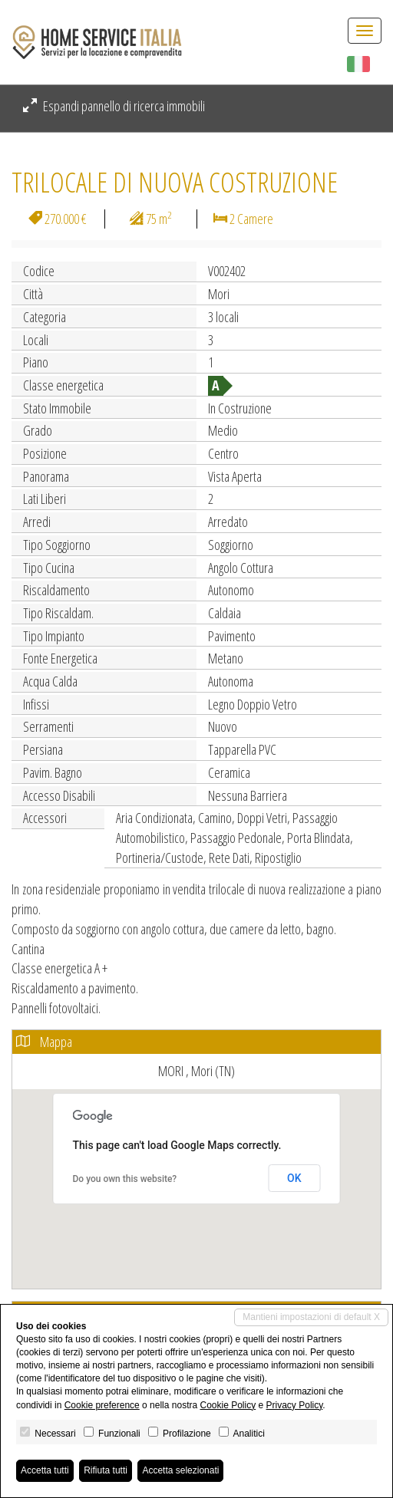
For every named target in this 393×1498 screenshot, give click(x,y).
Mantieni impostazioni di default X (311, 1317)
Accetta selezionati (180, 1470)
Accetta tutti (45, 1470)
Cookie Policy (228, 1405)
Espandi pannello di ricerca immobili (114, 106)
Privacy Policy (294, 1405)
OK (294, 1178)
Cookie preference (102, 1405)
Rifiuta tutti (105, 1470)
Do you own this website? (125, 1179)
